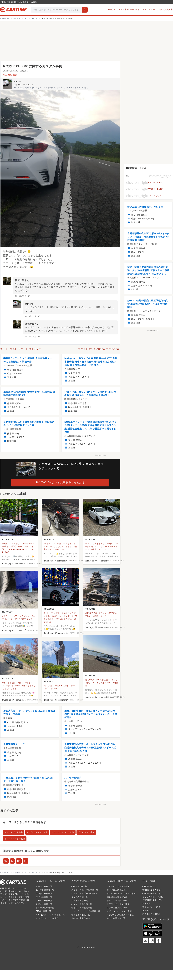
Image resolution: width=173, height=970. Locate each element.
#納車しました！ (99, 549)
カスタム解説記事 (164, 9)
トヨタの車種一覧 (44, 886)
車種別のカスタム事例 (118, 9)
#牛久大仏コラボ (51, 688)
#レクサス (89, 680)
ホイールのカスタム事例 (118, 886)
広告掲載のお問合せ (151, 914)
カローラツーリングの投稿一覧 (85, 911)
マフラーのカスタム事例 (118, 904)
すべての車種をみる (80, 918)
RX (18, 861)
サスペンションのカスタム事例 (121, 893)
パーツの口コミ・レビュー (142, 9)
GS (5, 861)
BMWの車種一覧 (43, 911)
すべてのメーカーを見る (47, 918)
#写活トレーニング (19, 546)
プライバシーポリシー (152, 907)
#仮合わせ (7, 616)
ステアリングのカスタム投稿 (120, 915)
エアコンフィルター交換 (62, 832)
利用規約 (146, 903)
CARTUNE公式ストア (152, 893)
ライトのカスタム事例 (117, 900)
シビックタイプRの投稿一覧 (84, 893)
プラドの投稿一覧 (79, 900)
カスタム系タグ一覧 (116, 918)
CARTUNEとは (149, 886)
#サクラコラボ (13, 686)
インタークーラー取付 (14, 839)
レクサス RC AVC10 (23, 85)
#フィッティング (22, 616)
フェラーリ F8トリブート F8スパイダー (21, 349)
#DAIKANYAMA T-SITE (17, 549)
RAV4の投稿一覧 (79, 886)
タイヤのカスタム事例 (117, 890)
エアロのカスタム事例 (117, 908)
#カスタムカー (103, 680)
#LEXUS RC (10, 75)
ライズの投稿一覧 (79, 897)
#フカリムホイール (102, 683)
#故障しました (100, 616)
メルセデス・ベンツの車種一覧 (50, 915)
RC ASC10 (7, 539)
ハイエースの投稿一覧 (81, 904)
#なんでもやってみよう (61, 546)
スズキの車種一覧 (44, 904)
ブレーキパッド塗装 (13, 832)
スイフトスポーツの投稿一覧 (84, 890)
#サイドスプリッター (25, 619)
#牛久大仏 (48, 686)
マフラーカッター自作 (37, 832)
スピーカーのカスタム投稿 (119, 911)
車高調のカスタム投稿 (117, 897)
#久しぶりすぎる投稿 (95, 543)
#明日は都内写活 (64, 619)
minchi (17, 81)
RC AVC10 (49, 539)
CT (25, 861)
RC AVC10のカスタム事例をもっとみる (60, 482)
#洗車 (20, 683)
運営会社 (146, 910)
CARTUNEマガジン (151, 890)
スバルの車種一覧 (44, 900)
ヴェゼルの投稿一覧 (80, 915)
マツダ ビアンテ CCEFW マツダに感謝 (99, 349)
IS (12, 861)
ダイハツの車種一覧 (45, 908)
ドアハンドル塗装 (86, 832)
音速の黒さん (22, 280)
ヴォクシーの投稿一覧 (81, 908)
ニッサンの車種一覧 (45, 890)
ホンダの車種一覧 (44, 893)
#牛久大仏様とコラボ (65, 686)
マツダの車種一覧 (44, 897)
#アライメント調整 (52, 543)
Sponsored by (100, 455)
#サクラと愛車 (9, 683)
